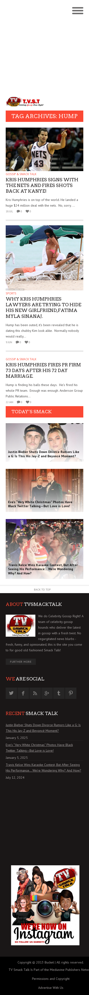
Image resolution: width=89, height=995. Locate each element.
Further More (21, 661)
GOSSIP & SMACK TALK (21, 174)
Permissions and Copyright (51, 979)
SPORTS (11, 293)
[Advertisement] (44, 46)
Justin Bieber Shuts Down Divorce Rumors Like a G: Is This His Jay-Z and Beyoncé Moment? (43, 728)
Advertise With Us (50, 988)
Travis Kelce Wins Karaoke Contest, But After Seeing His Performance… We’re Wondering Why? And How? (43, 768)
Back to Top (42, 589)
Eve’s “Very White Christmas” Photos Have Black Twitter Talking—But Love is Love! (39, 748)
